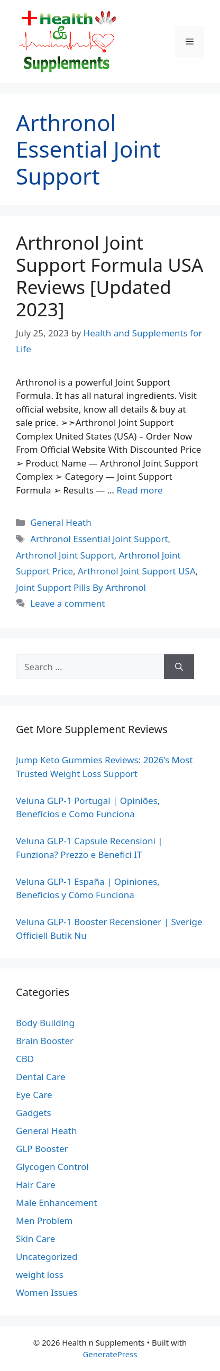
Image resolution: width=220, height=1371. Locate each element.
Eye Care (34, 1095)
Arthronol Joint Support (65, 555)
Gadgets (33, 1113)
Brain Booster (45, 1041)
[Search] (179, 667)
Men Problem (44, 1220)
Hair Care (36, 1184)
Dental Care (41, 1077)
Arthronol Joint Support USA (137, 571)
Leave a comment (67, 603)
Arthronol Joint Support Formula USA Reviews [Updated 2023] (109, 276)
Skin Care (35, 1238)
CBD (25, 1059)
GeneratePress (109, 1354)
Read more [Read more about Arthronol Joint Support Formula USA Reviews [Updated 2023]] (139, 490)
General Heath (60, 522)
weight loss (39, 1274)
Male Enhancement (56, 1202)
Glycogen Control (52, 1166)
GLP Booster (42, 1148)
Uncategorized (47, 1256)
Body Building (45, 1023)
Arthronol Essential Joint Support (99, 539)
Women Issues (46, 1292)
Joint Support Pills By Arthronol (81, 587)
